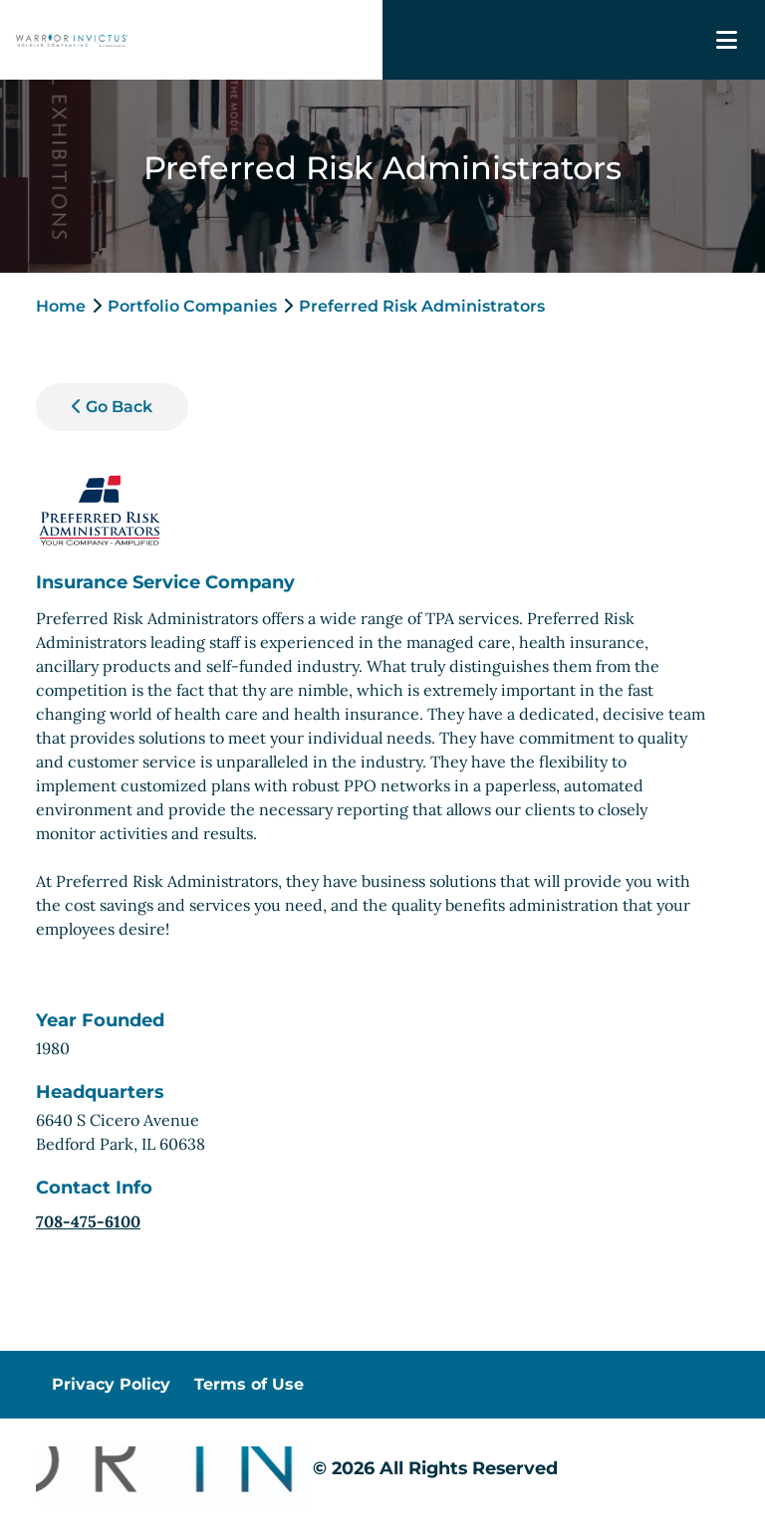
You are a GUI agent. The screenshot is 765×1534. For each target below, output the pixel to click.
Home (61, 306)
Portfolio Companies (192, 306)
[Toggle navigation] (726, 40)
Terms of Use (249, 1384)
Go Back (112, 406)
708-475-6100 (88, 1221)
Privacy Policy (111, 1384)
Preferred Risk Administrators (422, 306)
